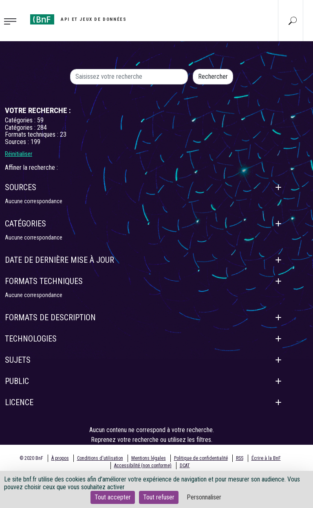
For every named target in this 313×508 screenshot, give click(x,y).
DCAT (185, 465)
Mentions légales (148, 458)
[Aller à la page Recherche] (293, 20)
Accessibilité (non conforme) (143, 465)
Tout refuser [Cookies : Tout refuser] (158, 497)
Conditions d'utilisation (100, 458)
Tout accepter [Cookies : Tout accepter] (113, 497)
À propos (60, 458)
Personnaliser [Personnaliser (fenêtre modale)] (204, 497)
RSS (239, 458)
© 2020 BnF (31, 458)
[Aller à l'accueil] (78, 19)
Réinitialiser (18, 154)
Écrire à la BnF (266, 458)
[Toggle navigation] (12, 21)
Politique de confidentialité (201, 458)
